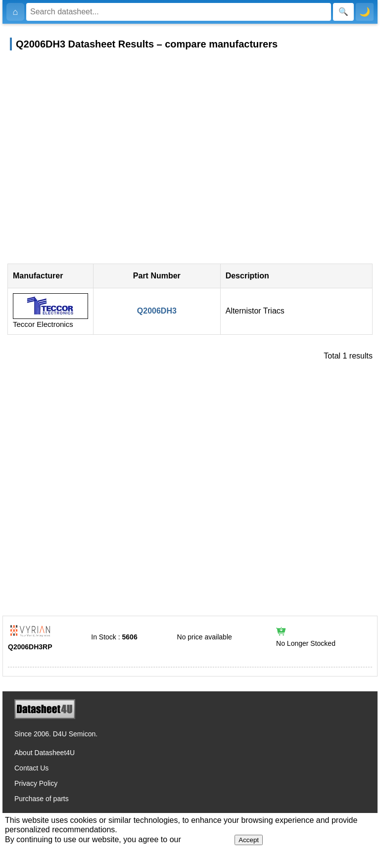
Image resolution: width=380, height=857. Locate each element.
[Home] (15, 12)
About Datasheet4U (44, 753)
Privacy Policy (35, 783)
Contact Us (31, 768)
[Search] (178, 12)
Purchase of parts (41, 799)
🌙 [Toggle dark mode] (364, 12)
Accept (248, 840)
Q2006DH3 (157, 311)
